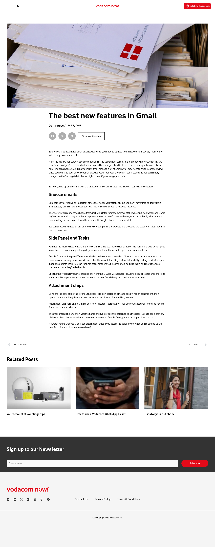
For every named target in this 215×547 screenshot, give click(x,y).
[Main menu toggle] (9, 6)
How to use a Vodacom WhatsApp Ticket (100, 414)
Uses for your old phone (159, 414)
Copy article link (91, 136)
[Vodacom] (48, 499)
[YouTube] (14, 499)
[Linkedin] (28, 499)
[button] (20, 6)
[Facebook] (8, 499)
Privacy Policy (103, 499)
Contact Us (81, 499)
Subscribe (195, 463)
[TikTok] (41, 499)
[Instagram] (35, 499)
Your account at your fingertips (26, 414)
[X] (21, 499)
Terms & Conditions (128, 499)
